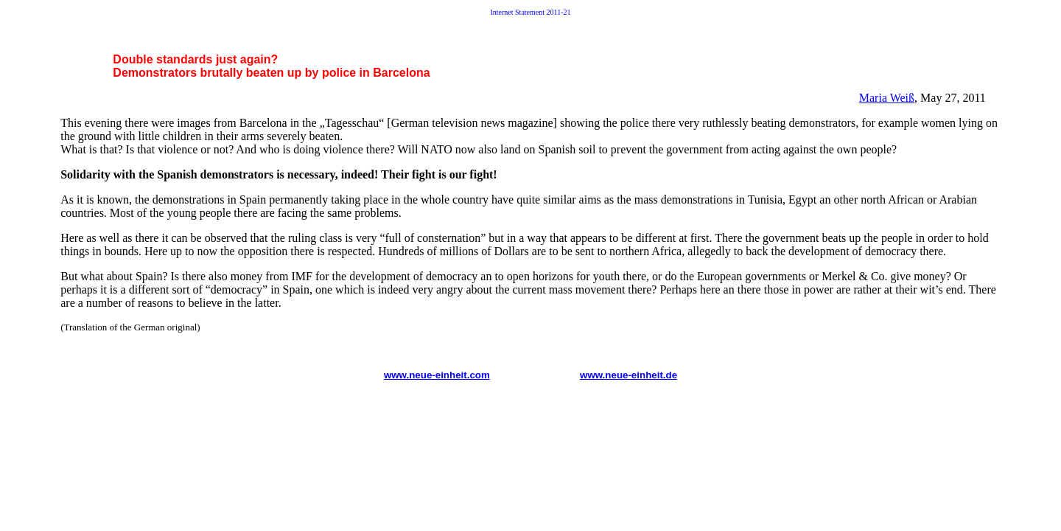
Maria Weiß (886, 97)
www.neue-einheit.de (628, 375)
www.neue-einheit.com (437, 375)
